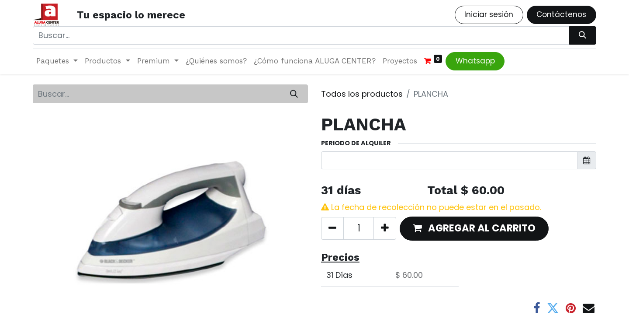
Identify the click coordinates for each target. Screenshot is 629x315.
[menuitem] (216, 61)
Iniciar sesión (488, 14)
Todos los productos (362, 93)
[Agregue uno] (384, 228)
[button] (474, 229)
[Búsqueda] (582, 35)
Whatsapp (475, 61)
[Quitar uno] (332, 228)
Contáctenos (561, 14)
